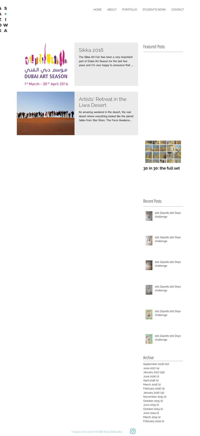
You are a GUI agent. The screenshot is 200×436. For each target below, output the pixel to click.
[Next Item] (177, 152)
